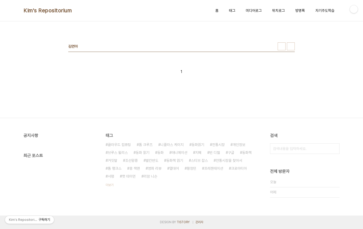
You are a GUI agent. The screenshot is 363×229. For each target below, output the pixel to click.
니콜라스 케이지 (172, 145)
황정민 (191, 168)
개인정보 (239, 145)
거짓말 (112, 160)
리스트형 (291, 46)
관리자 (199, 222)
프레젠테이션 (213, 168)
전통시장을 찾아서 (229, 160)
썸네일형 (282, 46)
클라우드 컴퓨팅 (119, 145)
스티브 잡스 (199, 160)
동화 (160, 152)
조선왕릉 (131, 160)
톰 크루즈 (146, 145)
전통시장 (218, 145)
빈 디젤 (214, 152)
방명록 (300, 10)
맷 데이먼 (129, 176)
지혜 (198, 152)
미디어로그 (254, 10)
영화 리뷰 (154, 168)
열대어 (174, 168)
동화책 (247, 152)
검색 (334, 149)
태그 (232, 10)
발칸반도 (152, 160)
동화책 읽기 (174, 160)
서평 (111, 176)
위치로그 (278, 10)
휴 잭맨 (134, 168)
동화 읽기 (142, 152)
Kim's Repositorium (47, 10)
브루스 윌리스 (118, 152)
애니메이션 (179, 152)
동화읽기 (198, 145)
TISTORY (183, 222)
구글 (231, 152)
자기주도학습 (324, 10)
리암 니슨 (150, 176)
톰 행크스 (114, 168)
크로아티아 (239, 168)
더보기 (110, 185)
